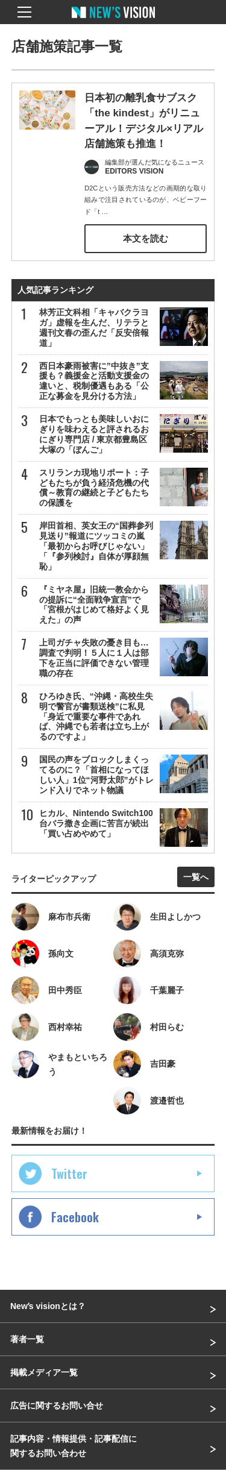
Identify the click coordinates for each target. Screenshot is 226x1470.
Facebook (75, 1217)
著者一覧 (27, 1339)
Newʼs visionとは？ (48, 1306)
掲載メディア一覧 (44, 1372)
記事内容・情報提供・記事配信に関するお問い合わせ (73, 1446)
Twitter (69, 1173)
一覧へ (196, 877)
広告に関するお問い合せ (56, 1405)
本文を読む (145, 239)
